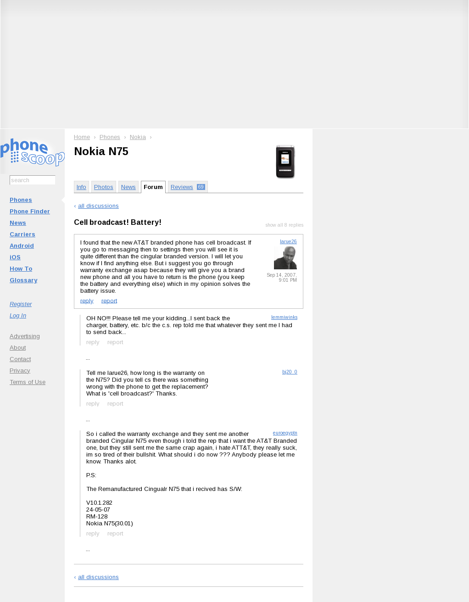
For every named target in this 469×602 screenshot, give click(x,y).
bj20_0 (289, 371)
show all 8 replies (284, 225)
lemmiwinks (284, 317)
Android (22, 245)
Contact (20, 359)
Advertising (25, 336)
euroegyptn (285, 432)
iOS (15, 257)
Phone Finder (30, 211)
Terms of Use (27, 382)
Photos (103, 187)
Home (82, 137)
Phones (21, 199)
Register (21, 304)
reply (87, 300)
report (109, 300)
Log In (18, 315)
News (18, 222)
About (18, 347)
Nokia (138, 137)
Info (81, 187)
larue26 (288, 241)
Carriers (22, 234)
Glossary (23, 280)
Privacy (20, 370)
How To (21, 268)
